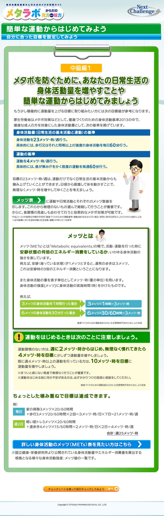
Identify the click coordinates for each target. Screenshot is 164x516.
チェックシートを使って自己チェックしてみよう (76, 489)
